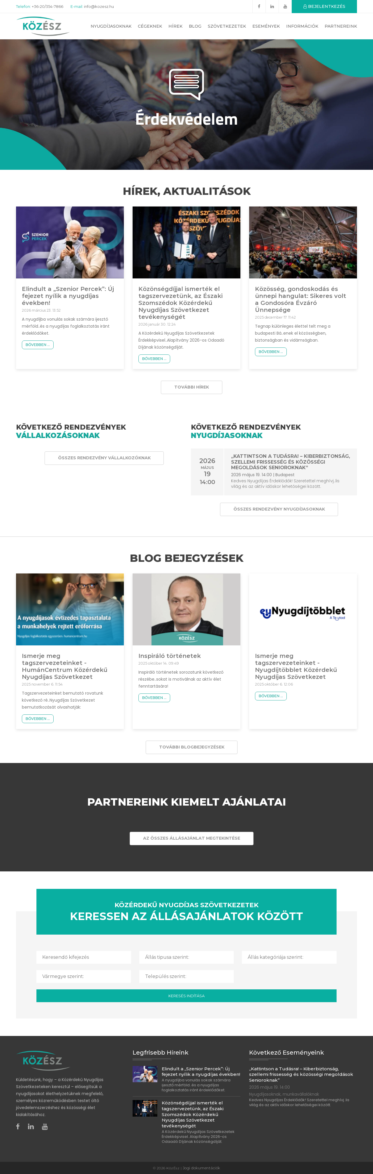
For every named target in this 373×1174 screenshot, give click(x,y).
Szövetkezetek (227, 26)
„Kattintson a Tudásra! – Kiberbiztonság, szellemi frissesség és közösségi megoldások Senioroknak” (290, 461)
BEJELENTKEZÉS (324, 6)
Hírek (175, 26)
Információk (302, 26)
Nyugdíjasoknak (111, 26)
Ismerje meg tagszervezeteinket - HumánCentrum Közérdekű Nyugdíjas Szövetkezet (65, 666)
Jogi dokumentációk (201, 1167)
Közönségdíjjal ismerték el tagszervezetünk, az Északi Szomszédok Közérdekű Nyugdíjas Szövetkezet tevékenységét (180, 302)
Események (266, 26)
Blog (195, 26)
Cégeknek (150, 26)
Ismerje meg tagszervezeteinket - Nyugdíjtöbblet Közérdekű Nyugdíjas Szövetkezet (296, 666)
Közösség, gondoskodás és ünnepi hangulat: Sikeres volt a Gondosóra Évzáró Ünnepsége (300, 299)
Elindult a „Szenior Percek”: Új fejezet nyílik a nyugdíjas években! (68, 295)
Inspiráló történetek (169, 655)
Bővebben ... (38, 345)
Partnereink (341, 26)
